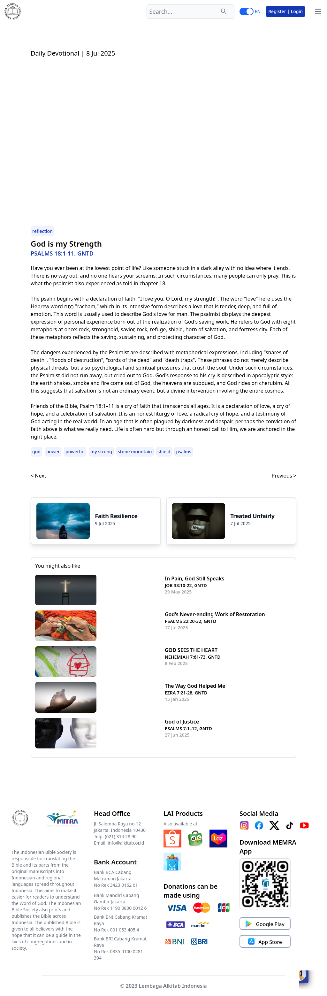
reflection (42, 231)
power (53, 451)
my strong (101, 451)
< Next (38, 475)
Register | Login (285, 11)
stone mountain (135, 451)
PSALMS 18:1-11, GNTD (62, 253)
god (36, 451)
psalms (183, 451)
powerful (75, 451)
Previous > (284, 475)
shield (164, 451)
